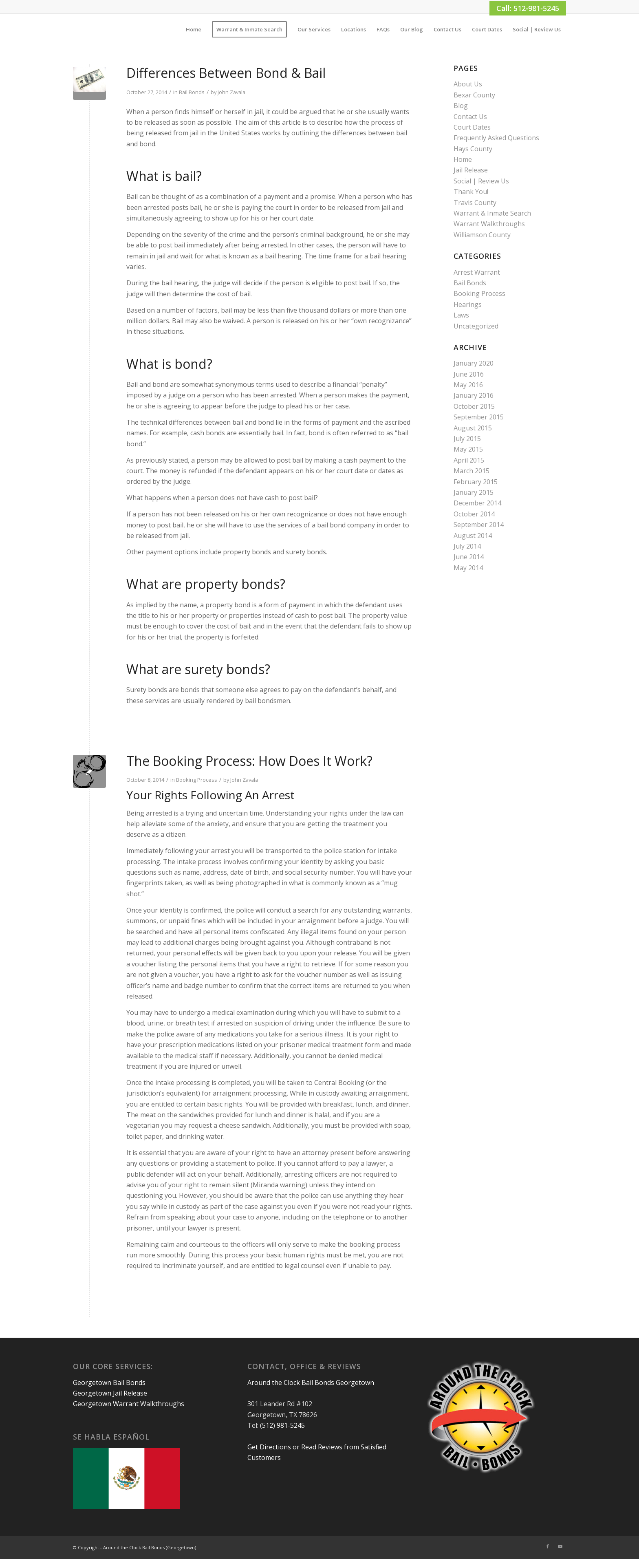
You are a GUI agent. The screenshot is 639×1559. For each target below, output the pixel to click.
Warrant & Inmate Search (492, 213)
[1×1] (73, 29)
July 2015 (467, 438)
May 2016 (468, 384)
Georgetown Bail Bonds (109, 1382)
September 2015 (479, 416)
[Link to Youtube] (560, 1546)
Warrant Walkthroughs (489, 223)
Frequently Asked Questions (496, 137)
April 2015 (469, 460)
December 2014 (477, 502)
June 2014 (469, 556)
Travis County (475, 202)
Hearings (468, 304)
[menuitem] (194, 29)
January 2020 (474, 363)
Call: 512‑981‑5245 (527, 8)
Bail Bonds (192, 92)
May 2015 (468, 449)
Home (463, 159)
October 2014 (474, 513)
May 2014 (468, 567)
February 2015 (476, 481)
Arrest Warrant (477, 272)
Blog (461, 105)
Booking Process (196, 779)
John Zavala (231, 92)
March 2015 (471, 470)
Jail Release (471, 169)
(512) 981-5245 (282, 1425)
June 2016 (469, 374)
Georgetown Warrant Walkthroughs (128, 1403)
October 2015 (474, 406)
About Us (468, 83)
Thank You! (471, 191)
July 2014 (467, 546)
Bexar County (474, 94)
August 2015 (473, 427)
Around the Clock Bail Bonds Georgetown (310, 1382)
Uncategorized (476, 326)
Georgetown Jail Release (110, 1393)
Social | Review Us (481, 180)
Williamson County (482, 234)
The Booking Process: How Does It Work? (249, 761)
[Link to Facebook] (548, 1546)
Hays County (473, 148)
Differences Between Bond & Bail (226, 73)
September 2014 (479, 524)
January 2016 (474, 395)
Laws (461, 315)
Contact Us (470, 116)
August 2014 (473, 535)
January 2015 (474, 492)
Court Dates (472, 127)
